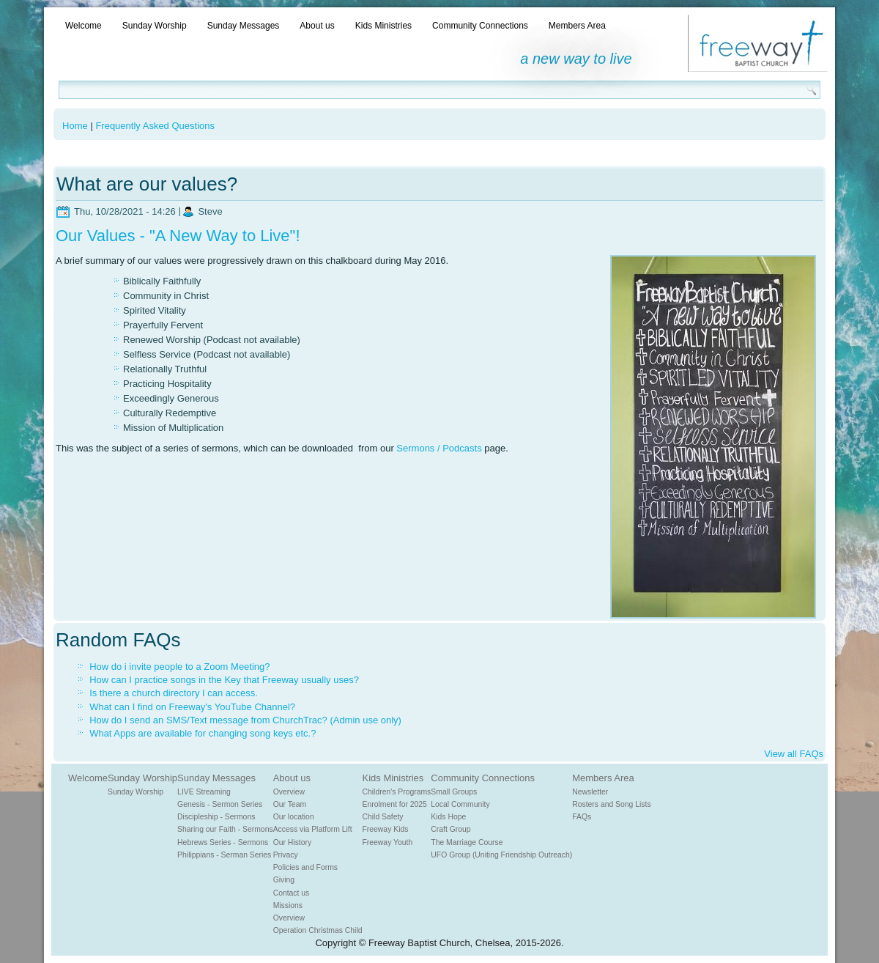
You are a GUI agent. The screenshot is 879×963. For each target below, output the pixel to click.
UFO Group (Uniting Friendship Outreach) (501, 855)
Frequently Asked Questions (155, 125)
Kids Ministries (383, 26)
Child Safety (383, 817)
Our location (293, 817)
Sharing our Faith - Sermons (225, 829)
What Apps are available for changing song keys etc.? (202, 733)
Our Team (289, 804)
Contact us (291, 893)
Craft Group (450, 829)
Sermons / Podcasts (438, 448)
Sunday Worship (154, 26)
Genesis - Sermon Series (219, 804)
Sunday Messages (243, 26)
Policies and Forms (305, 867)
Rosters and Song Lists (611, 804)
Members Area (577, 26)
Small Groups (454, 792)
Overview (289, 792)
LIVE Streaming (204, 792)
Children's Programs (397, 792)
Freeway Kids (386, 829)
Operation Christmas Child (318, 930)
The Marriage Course (466, 842)
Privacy (285, 855)
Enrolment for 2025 (395, 804)
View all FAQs (793, 753)
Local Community (460, 804)
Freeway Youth (388, 842)
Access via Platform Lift (312, 829)
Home (75, 125)
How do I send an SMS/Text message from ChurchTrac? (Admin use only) (245, 720)
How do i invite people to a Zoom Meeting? (179, 666)
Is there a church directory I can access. (173, 692)
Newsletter (590, 792)
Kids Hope (448, 817)
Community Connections (480, 26)
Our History (292, 842)
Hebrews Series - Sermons (222, 842)
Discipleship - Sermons (216, 817)
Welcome (83, 26)
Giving (283, 880)
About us (317, 26)
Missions (288, 905)
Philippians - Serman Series (224, 855)
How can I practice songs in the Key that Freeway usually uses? (224, 679)
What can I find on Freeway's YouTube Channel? (192, 706)
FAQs (581, 817)
